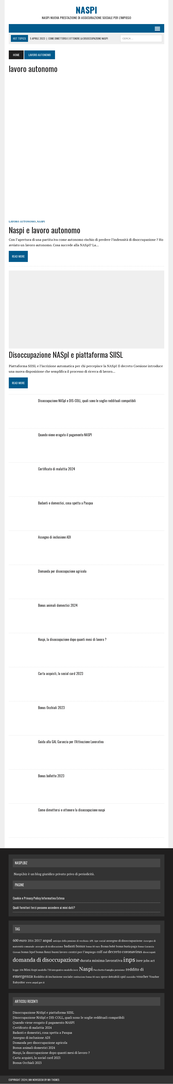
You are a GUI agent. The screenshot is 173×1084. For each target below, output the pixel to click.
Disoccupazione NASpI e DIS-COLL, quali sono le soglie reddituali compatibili (87, 400)
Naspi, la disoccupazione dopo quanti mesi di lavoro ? (72, 639)
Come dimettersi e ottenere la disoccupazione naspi (71, 810)
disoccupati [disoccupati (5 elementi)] (149, 952)
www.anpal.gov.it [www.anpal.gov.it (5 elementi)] (35, 982)
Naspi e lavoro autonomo (44, 230)
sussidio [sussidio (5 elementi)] (131, 977)
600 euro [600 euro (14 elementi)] (20, 940)
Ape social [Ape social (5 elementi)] (99, 941)
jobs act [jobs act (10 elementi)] (149, 961)
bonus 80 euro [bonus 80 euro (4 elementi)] (93, 946)
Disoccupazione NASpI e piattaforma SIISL (66, 354)
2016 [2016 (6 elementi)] (30, 941)
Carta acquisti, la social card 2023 (60, 673)
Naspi (41, 221)
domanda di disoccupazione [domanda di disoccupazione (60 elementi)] (46, 960)
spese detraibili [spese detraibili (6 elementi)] (110, 977)
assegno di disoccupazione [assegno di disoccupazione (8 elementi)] (124, 941)
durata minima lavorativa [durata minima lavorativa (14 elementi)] (101, 960)
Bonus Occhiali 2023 (51, 707)
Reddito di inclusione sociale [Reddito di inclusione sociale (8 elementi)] (53, 977)
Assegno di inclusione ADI (54, 537)
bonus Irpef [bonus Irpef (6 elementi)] (28, 952)
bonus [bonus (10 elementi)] (80, 946)
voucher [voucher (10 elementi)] (142, 977)
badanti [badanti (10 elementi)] (69, 946)
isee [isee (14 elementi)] (139, 960)
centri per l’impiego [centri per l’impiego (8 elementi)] (82, 952)
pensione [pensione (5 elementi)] (120, 970)
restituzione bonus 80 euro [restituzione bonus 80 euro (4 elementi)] (87, 977)
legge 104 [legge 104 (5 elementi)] (18, 970)
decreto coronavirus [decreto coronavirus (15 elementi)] (125, 951)
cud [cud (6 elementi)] (105, 952)
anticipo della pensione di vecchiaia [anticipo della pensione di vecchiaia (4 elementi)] (70, 941)
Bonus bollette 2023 (51, 776)
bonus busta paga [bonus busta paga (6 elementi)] (126, 946)
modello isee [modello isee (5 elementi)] (71, 970)
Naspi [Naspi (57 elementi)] (86, 968)
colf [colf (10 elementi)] (99, 952)
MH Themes (53, 1080)
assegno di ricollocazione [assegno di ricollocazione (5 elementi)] (49, 946)
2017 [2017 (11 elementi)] (38, 940)
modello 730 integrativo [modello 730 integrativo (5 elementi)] (50, 970)
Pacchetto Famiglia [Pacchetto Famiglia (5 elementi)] (104, 970)
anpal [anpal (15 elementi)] (47, 940)
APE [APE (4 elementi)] (91, 941)
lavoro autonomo (22, 221)
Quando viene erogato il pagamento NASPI (65, 434)
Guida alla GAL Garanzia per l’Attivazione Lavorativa (70, 741)
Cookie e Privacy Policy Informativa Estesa (38, 898)
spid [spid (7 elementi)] (123, 977)
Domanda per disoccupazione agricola (62, 571)
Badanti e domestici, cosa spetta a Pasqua (65, 503)
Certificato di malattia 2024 (56, 469)
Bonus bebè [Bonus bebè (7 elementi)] (108, 946)
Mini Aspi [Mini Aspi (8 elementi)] (30, 970)
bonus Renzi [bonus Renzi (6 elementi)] (43, 952)
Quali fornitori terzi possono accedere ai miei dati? (44, 907)
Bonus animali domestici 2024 (57, 605)
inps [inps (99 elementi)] (129, 960)
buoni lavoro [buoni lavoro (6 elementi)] (60, 952)
